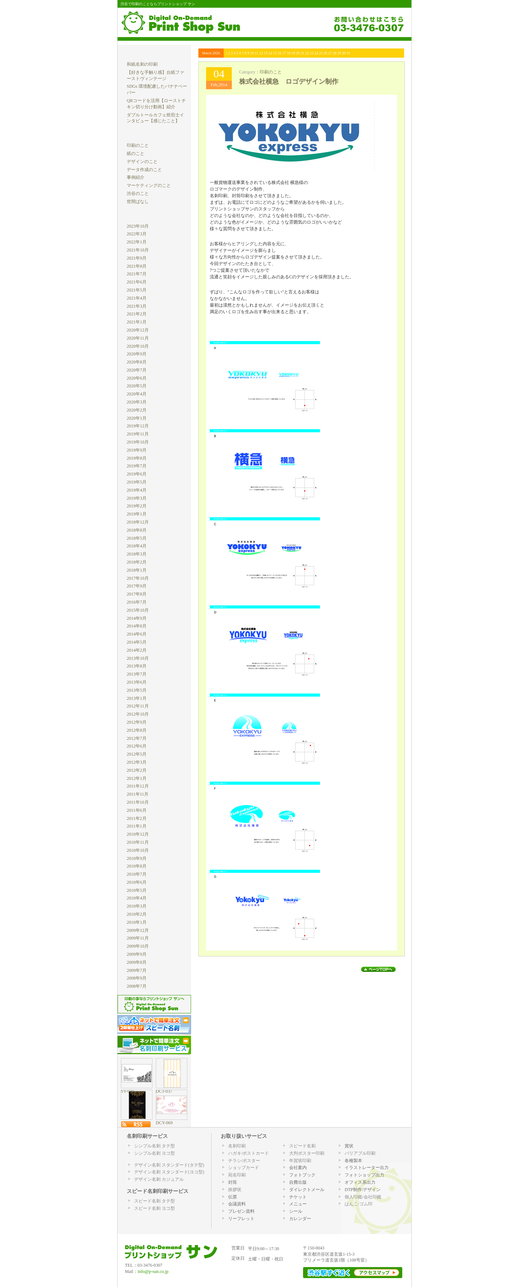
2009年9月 (137, 954)
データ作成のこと (144, 169)
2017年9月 (137, 586)
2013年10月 (138, 658)
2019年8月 (137, 458)
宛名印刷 (237, 1174)
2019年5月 (137, 482)
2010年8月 (137, 866)
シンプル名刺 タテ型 (154, 1145)
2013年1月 (137, 698)
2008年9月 (137, 978)
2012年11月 (138, 706)
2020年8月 (137, 362)
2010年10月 (138, 850)
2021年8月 (137, 266)
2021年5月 (137, 290)
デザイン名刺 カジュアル (159, 1179)
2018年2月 (137, 562)
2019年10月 (138, 442)
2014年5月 (137, 642)
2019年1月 (137, 514)
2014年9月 (137, 618)
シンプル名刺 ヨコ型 (154, 1153)
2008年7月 (137, 986)
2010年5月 (137, 890)
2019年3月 (137, 498)
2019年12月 (138, 425)
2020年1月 (137, 418)
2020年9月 (137, 354)
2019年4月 (137, 490)
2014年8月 (137, 626)
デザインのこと (142, 161)
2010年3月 (137, 906)
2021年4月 (137, 298)
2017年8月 (137, 594)
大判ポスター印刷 (306, 1153)
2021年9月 (137, 258)
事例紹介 (135, 177)
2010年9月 (137, 858)
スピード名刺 (302, 1145)
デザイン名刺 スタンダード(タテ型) (169, 1165)
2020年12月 (138, 330)
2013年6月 (137, 682)
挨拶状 (234, 1189)
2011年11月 (137, 794)
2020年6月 (137, 378)
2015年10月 (138, 610)
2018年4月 (137, 546)
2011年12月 (138, 786)
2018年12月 (138, 522)
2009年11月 (138, 938)
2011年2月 (137, 818)
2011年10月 (138, 802)
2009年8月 (137, 962)
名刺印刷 (237, 1145)
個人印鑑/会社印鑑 (363, 1197)
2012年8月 (137, 730)
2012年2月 (137, 770)
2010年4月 (137, 898)
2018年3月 (137, 554)
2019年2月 (137, 506)
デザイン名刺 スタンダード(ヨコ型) (169, 1172)
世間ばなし (138, 201)
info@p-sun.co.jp (153, 1271)
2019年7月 (137, 465)
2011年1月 (137, 826)
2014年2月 (137, 650)
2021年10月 (138, 250)
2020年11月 (138, 338)
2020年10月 (138, 346)
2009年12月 (138, 930)
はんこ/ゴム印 (358, 1203)
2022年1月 (137, 242)
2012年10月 (138, 714)
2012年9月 (137, 722)
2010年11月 (138, 842)
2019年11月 (138, 434)
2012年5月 (137, 754)
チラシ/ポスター (244, 1160)
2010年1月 (137, 922)
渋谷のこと (138, 193)
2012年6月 (137, 746)
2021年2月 (137, 313)
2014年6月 (137, 634)
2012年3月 (137, 762)
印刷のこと (271, 72)
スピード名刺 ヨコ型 (154, 1208)
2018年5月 (137, 538)
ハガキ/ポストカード (248, 1153)
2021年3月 (137, 306)
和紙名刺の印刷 (142, 64)
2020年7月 (137, 370)
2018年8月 (137, 530)
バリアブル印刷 (360, 1153)
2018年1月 (137, 570)
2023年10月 (138, 226)
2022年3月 (137, 233)
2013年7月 (137, 674)
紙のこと (135, 153)
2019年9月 (137, 450)
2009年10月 (138, 946)
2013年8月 (137, 666)
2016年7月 (137, 602)
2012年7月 (137, 738)
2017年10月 (138, 578)
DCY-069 (164, 1122)
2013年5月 (137, 690)
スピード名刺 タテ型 (154, 1201)
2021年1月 (137, 322)
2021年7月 (137, 273)
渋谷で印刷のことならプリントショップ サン (157, 3)
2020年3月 (137, 402)
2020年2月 (137, 410)
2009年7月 (137, 970)
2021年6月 (137, 282)
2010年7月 (137, 874)
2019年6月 (137, 474)
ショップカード (243, 1167)
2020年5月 (137, 385)
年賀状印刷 (300, 1160)
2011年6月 (137, 810)
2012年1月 (137, 778)
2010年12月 (138, 834)
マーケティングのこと (149, 185)
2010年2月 (137, 914)
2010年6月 (137, 882)
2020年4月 (137, 394)
